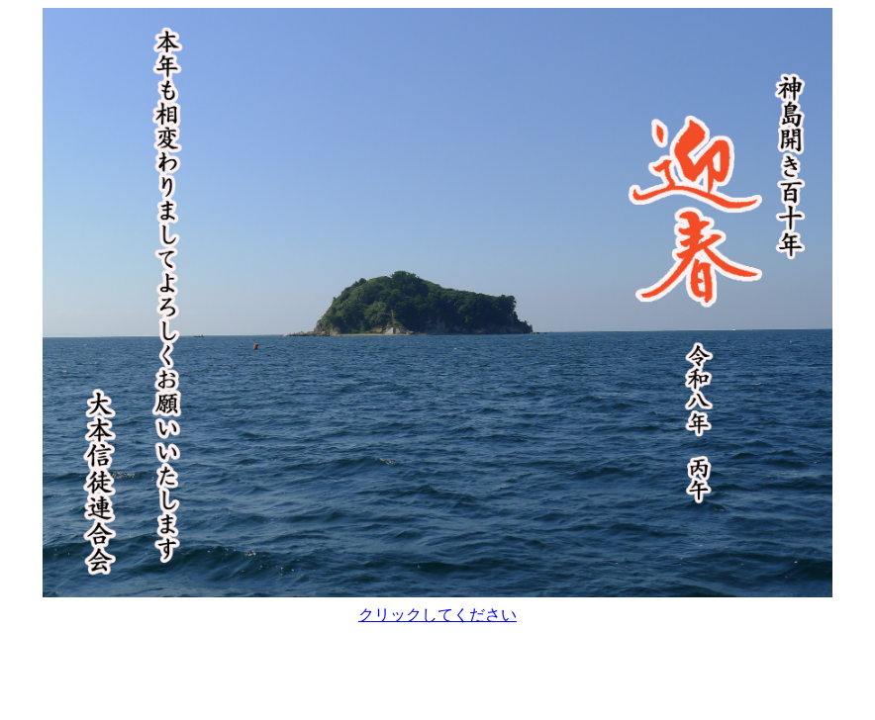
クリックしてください (437, 614)
